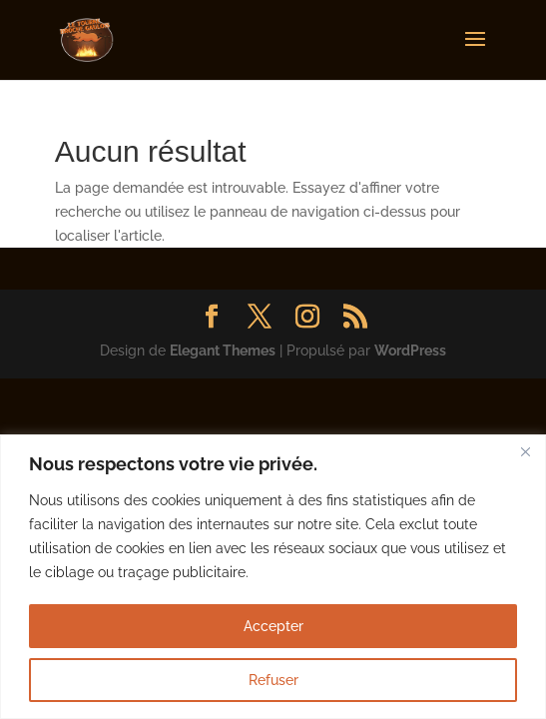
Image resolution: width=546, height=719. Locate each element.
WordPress (410, 351)
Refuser (273, 680)
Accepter (273, 626)
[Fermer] (525, 451)
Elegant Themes (222, 351)
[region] (273, 576)
